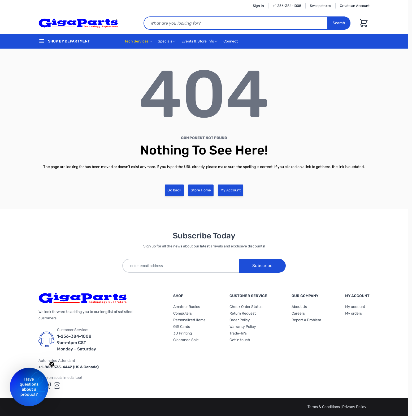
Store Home (201, 190)
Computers (182, 313)
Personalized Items (189, 320)
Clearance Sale (186, 340)
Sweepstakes (320, 6)
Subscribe (262, 265)
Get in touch (239, 340)
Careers (298, 313)
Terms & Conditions (324, 407)
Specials (165, 41)
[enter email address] (180, 266)
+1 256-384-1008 (287, 6)
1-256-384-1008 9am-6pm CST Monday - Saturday (76, 342)
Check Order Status (245, 307)
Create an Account (355, 6)
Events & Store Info (197, 41)
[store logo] (78, 23)
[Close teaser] (51, 364)
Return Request (242, 313)
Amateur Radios (186, 307)
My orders (353, 313)
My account (355, 307)
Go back (174, 190)
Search (339, 23)
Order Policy (239, 320)
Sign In (258, 6)
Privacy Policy (354, 407)
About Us (299, 307)
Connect (231, 41)
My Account (230, 190)
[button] (29, 387)
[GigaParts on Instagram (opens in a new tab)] (57, 385)
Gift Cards (181, 326)
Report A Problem (306, 320)
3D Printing (182, 333)
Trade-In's (238, 333)
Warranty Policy (242, 326)
